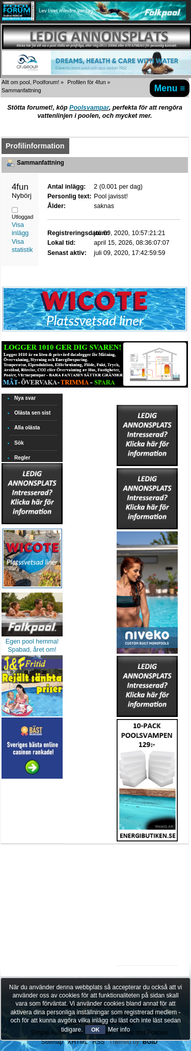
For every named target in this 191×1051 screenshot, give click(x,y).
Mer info (119, 1029)
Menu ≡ (169, 88)
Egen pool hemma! (32, 641)
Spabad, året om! (32, 649)
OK (95, 1030)
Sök (19, 443)
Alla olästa (27, 427)
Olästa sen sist (32, 413)
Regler (22, 457)
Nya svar (25, 398)
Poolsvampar (89, 107)
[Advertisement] (147, 873)
